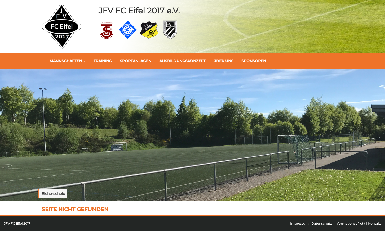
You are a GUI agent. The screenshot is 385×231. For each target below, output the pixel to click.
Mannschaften (68, 60)
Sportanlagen (135, 60)
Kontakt (374, 223)
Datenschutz (321, 223)
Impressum (299, 223)
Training (103, 60)
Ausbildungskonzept (182, 60)
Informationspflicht (349, 223)
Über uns (223, 60)
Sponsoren (253, 60)
